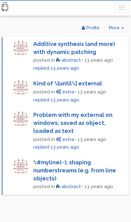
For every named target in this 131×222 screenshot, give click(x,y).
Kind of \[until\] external (67, 83)
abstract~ (69, 60)
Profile (91, 27)
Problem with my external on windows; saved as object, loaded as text (73, 123)
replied (56, 68)
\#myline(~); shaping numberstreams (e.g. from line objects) (74, 170)
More (119, 29)
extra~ (66, 92)
